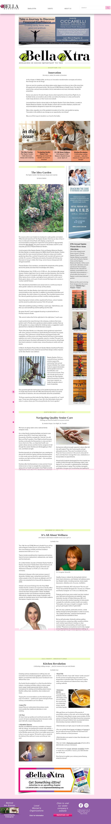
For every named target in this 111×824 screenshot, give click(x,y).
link (88, 714)
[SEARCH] (91, 8)
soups (72, 729)
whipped (74, 748)
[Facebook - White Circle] (81, 805)
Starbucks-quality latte (74, 743)
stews (79, 729)
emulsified (81, 748)
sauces (86, 729)
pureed (69, 748)
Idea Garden (29, 244)
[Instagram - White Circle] (86, 805)
